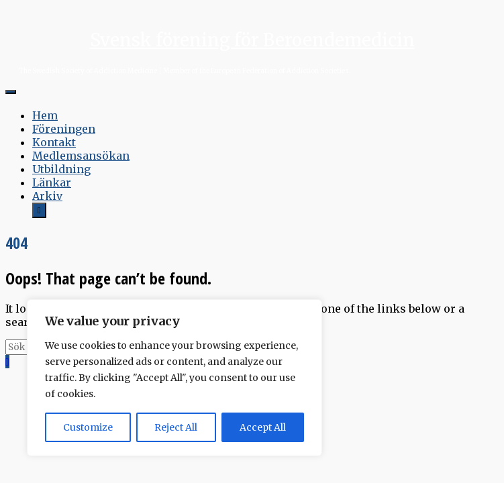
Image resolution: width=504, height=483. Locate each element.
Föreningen (63, 129)
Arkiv (47, 196)
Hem (45, 115)
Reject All (175, 427)
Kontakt (54, 142)
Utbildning (61, 169)
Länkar (51, 182)
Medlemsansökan (81, 155)
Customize (88, 427)
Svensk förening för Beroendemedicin (252, 40)
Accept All (263, 427)
